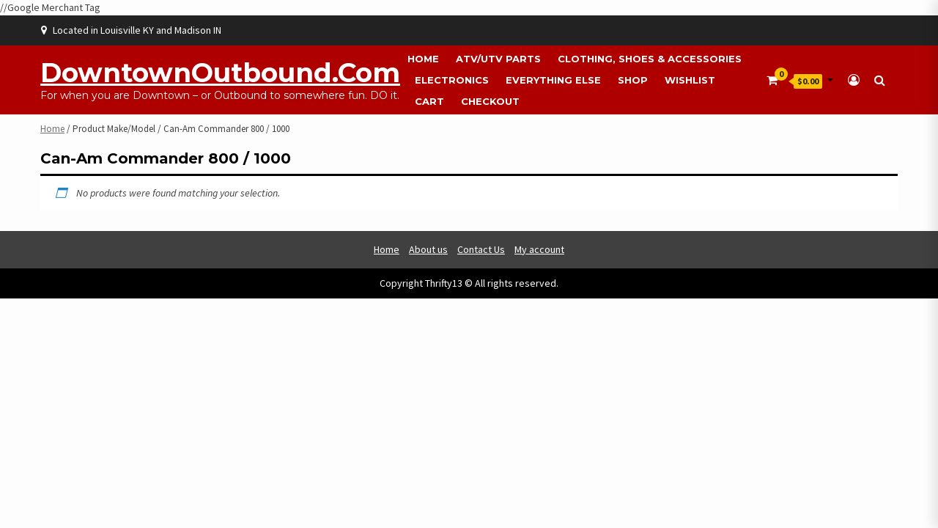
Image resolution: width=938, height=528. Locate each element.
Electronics (452, 80)
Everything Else (553, 80)
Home (423, 59)
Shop (633, 80)
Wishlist (690, 80)
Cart (429, 101)
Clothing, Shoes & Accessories (650, 59)
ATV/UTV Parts (498, 59)
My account (539, 249)
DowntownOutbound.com (220, 72)
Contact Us (481, 249)
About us (428, 249)
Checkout (490, 101)
